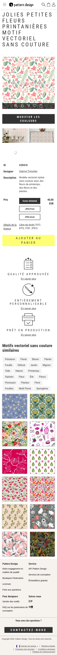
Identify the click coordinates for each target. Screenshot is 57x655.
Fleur (21, 376)
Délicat (21, 365)
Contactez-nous (28, 630)
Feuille (8, 365)
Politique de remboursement (43, 652)
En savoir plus (28, 279)
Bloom (35, 359)
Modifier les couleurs (28, 118)
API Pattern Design (38, 569)
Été (32, 376)
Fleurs (42, 376)
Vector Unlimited (29, 201)
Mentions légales (48, 646)
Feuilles (9, 388)
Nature (19, 371)
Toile (7, 371)
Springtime (42, 388)
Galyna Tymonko (28, 171)
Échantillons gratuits (38, 580)
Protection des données (25, 649)
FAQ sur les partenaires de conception (15, 609)
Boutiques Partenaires (12, 578)
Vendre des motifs (10, 601)
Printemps (33, 371)
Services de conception (40, 574)
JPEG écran (30, 217)
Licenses (6, 584)
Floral (24, 359)
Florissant (10, 382)
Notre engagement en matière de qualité (12, 570)
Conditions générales (46, 649)
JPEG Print (29, 209)
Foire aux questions (11, 590)
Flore (37, 382)
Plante (47, 359)
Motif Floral (25, 388)
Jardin (34, 365)
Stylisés (9, 376)
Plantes (25, 382)
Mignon (47, 365)
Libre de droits (27, 224)
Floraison (10, 359)
